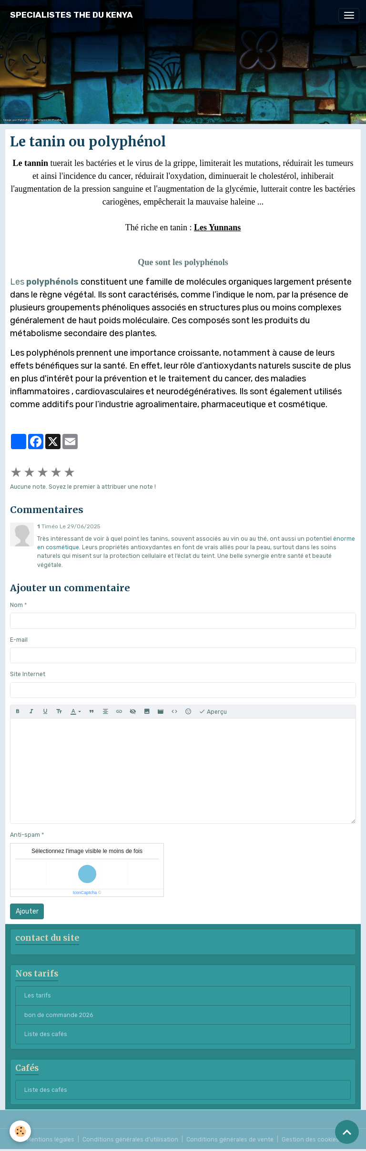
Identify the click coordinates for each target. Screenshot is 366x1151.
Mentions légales (50, 1139)
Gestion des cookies (310, 1139)
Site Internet (27, 674)
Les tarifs (37, 995)
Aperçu (213, 712)
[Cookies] (20, 1131)
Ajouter (27, 911)
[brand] (71, 15)
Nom (16, 605)
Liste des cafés (45, 1034)
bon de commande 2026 (58, 1015)
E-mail (19, 640)
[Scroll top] (347, 1132)
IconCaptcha (85, 892)
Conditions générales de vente (230, 1139)
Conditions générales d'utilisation (130, 1139)
